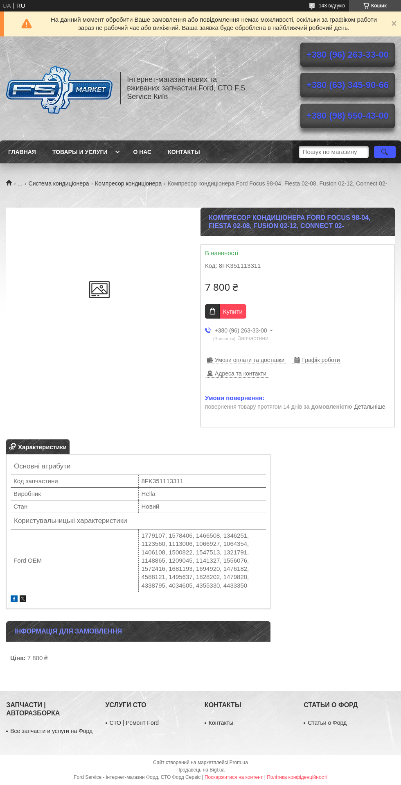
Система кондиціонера (59, 183)
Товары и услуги (80, 152)
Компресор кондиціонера (128, 183)
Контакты (184, 152)
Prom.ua (239, 762)
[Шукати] (385, 152)
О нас (142, 152)
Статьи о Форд (327, 722)
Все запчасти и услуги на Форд (51, 731)
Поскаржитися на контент (234, 777)
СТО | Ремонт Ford (134, 722)
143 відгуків (332, 6)
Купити (233, 311)
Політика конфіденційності (297, 777)
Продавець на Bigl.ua (200, 770)
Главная (22, 152)
